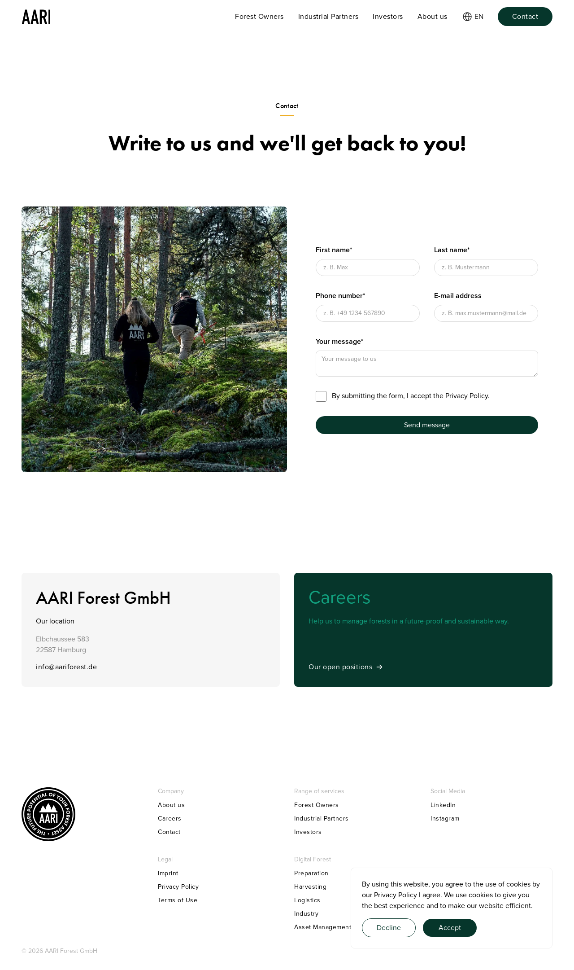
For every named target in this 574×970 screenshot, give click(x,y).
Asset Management (322, 927)
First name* (334, 250)
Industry (306, 913)
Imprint (168, 873)
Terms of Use (177, 900)
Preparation (311, 873)
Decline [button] (389, 927)
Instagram (445, 818)
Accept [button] (450, 927)
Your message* (340, 341)
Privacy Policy (395, 895)
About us (171, 805)
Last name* (452, 250)
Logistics (307, 900)
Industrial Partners (321, 818)
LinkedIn (443, 805)
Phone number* (340, 295)
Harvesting (310, 887)
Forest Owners (316, 805)
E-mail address (458, 295)
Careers (170, 818)
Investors (308, 832)
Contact (169, 832)
